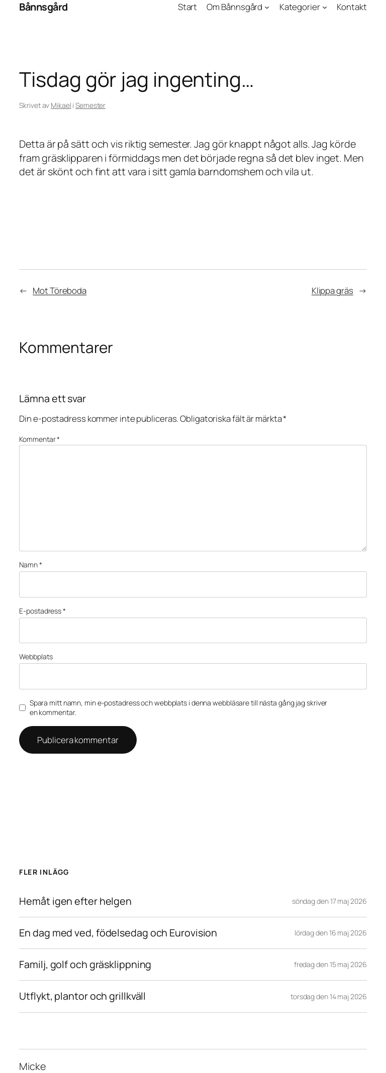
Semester (90, 105)
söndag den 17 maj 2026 (329, 901)
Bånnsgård (43, 7)
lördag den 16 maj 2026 (331, 932)
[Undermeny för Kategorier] (324, 7)
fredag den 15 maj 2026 (330, 964)
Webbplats (35, 656)
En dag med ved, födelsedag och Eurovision (118, 932)
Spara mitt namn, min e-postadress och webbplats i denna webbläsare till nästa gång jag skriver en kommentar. (179, 708)
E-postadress (42, 611)
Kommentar (39, 439)
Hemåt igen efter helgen (75, 901)
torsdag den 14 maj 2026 (329, 996)
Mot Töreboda (59, 290)
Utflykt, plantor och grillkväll (82, 996)
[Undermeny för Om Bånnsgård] (266, 7)
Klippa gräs (332, 290)
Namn (30, 564)
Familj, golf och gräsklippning (85, 964)
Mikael (61, 105)
